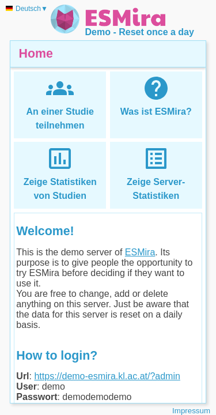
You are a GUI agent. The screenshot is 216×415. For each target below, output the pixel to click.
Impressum (191, 410)
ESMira (140, 252)
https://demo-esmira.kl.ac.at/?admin (107, 376)
